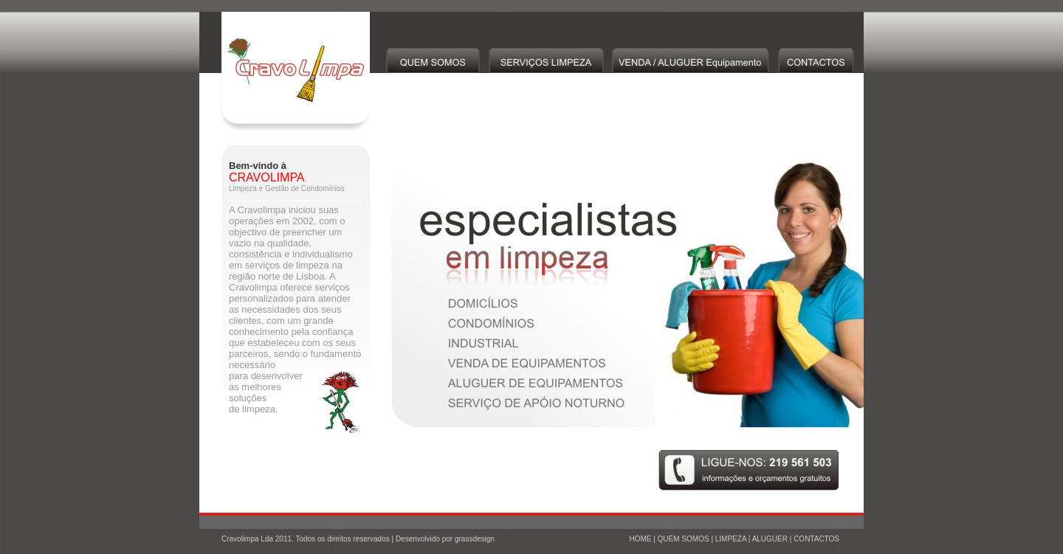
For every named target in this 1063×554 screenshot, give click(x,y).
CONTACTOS (816, 539)
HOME (640, 539)
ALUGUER (770, 539)
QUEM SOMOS (683, 539)
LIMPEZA (730, 539)
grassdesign (475, 539)
